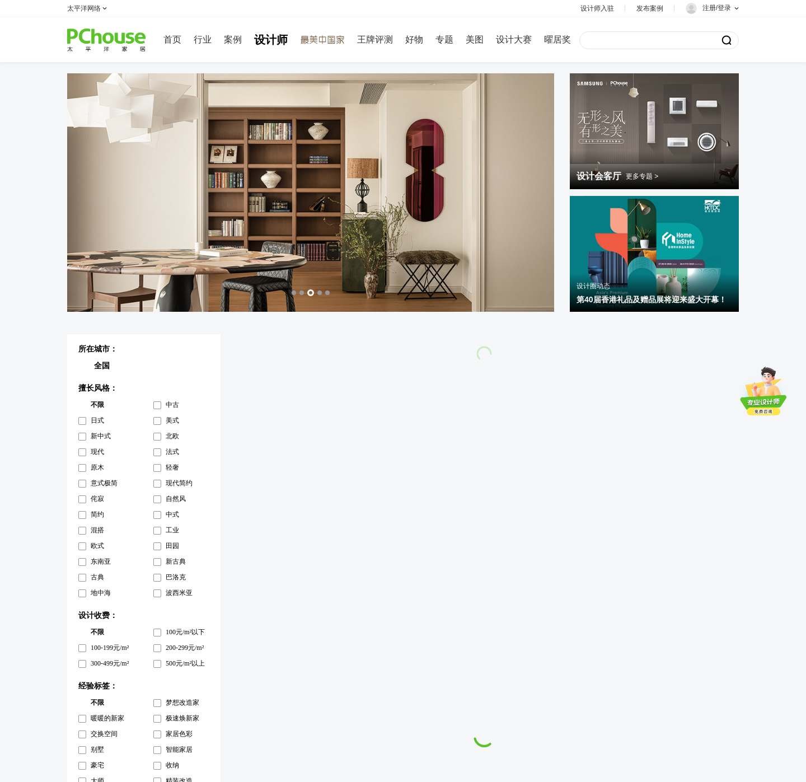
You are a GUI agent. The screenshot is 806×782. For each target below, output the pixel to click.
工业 (172, 530)
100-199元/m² (110, 648)
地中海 (101, 593)
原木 (97, 467)
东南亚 (101, 561)
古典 (97, 577)
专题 (444, 39)
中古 (172, 405)
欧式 (97, 546)
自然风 (176, 499)
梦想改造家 (182, 702)
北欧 (172, 436)
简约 (97, 514)
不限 (97, 405)
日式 (97, 420)
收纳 (172, 765)
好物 (414, 39)
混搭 (97, 530)
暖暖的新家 (107, 718)
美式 (172, 420)
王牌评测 (375, 39)
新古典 (176, 561)
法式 (172, 452)
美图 (475, 39)
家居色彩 (179, 734)
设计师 (271, 40)
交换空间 (104, 734)
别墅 (97, 749)
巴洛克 (176, 577)
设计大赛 (514, 39)
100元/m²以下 (185, 632)
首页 (172, 39)
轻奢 (172, 467)
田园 (172, 546)
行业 (203, 39)
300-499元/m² (110, 663)
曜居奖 (557, 39)
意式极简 (104, 483)
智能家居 (179, 749)
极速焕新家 (182, 718)
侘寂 (97, 499)
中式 (172, 514)
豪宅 (97, 765)
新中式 (101, 436)
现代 (97, 452)
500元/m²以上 (185, 663)
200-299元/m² (185, 648)
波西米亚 (179, 593)
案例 (233, 39)
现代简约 (179, 483)
